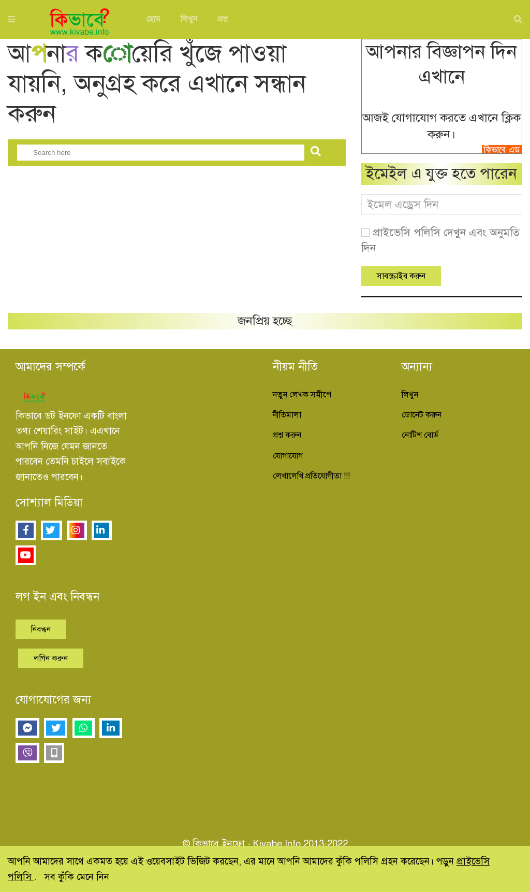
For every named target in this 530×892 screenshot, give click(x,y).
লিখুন (189, 19)
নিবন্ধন (41, 629)
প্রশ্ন (222, 19)
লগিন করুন (51, 658)
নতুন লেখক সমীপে (302, 395)
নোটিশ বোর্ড (420, 435)
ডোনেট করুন (421, 415)
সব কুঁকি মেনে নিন (76, 877)
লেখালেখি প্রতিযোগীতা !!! (311, 476)
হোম (153, 19)
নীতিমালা (287, 415)
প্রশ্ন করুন (287, 435)
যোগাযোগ (288, 456)
